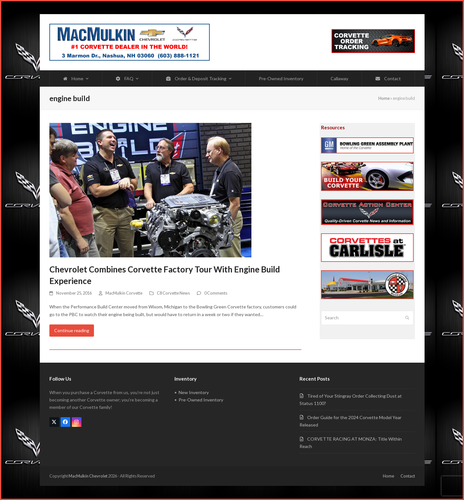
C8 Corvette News (173, 293)
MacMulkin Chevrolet (88, 475)
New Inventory (194, 392)
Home (384, 98)
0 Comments (215, 293)
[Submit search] (407, 318)
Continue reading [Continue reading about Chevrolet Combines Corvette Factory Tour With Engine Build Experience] (71, 330)
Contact (408, 475)
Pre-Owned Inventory (201, 399)
